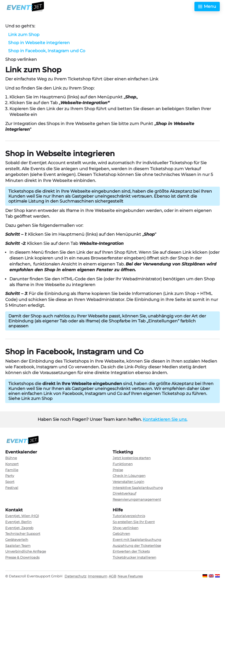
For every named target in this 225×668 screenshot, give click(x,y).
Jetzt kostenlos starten (132, 458)
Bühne (11, 458)
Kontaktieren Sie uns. (165, 419)
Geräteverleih (16, 539)
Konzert (12, 464)
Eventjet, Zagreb (19, 528)
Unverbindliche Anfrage (25, 551)
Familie (11, 470)
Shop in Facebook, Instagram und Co (46, 50)
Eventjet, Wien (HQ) (22, 516)
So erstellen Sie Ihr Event (134, 522)
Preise (118, 470)
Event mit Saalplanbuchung (137, 539)
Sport (9, 482)
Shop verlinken (126, 528)
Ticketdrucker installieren (134, 557)
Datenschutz (75, 576)
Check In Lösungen (129, 476)
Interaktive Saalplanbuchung (138, 488)
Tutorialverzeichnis (129, 516)
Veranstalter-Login (128, 482)
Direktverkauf (124, 493)
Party (9, 476)
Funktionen (123, 464)
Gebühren (121, 533)
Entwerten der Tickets (131, 551)
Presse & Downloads (22, 557)
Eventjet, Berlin (18, 522)
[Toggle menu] (207, 6)
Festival (11, 488)
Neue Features (130, 576)
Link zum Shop (23, 34)
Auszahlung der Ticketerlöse (137, 545)
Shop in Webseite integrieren (39, 42)
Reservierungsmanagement (137, 499)
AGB (112, 576)
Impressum (97, 576)
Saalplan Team (18, 545)
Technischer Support (22, 533)
